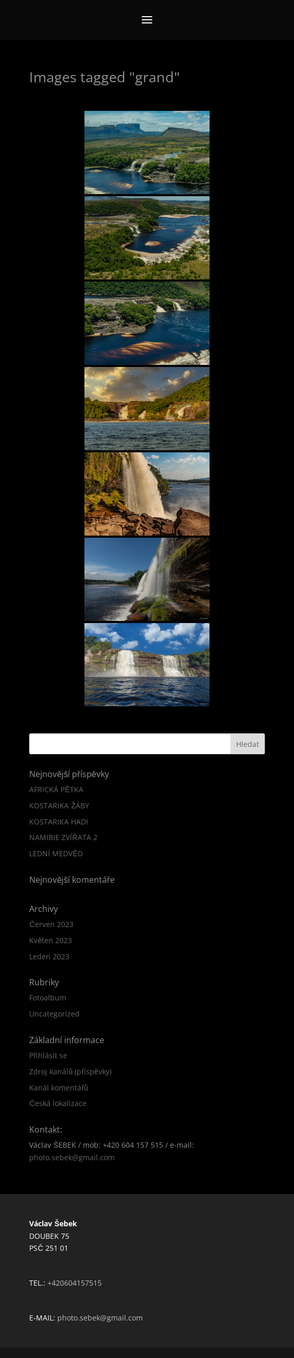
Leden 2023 (49, 956)
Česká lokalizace (57, 1103)
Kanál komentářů (58, 1088)
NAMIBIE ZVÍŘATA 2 (63, 837)
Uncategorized (54, 1014)
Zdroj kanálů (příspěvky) (70, 1071)
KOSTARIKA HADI (58, 822)
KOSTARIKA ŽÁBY (59, 805)
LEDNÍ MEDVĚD (55, 853)
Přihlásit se (48, 1055)
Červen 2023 (51, 924)
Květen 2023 (50, 940)
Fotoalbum (47, 997)
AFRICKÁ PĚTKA (56, 789)
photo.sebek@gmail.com (72, 1157)
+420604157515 (74, 1283)
